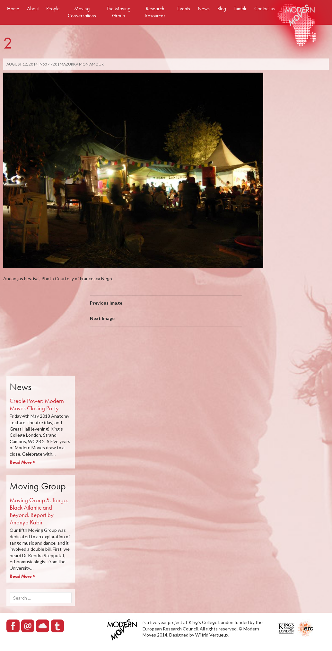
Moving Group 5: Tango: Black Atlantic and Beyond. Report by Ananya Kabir (39, 511)
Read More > (22, 462)
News (204, 8)
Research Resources (155, 12)
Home (13, 8)
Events (183, 8)
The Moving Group (118, 12)
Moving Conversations (82, 12)
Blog (221, 8)
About (33, 8)
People (53, 8)
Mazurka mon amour (82, 64)
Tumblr (240, 8)
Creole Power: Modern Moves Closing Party (37, 404)
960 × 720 (48, 64)
